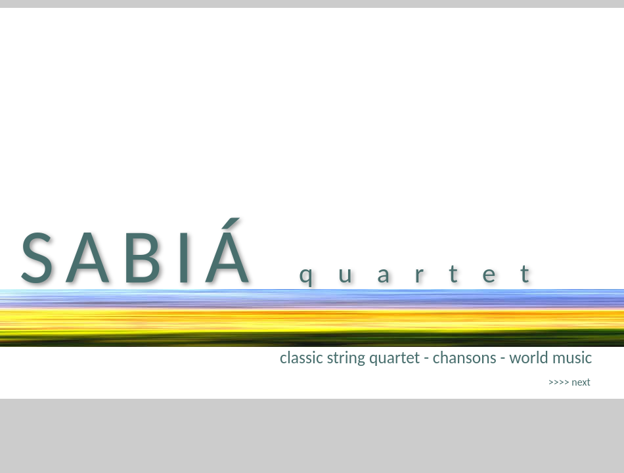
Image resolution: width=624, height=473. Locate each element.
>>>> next (569, 382)
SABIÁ (140, 256)
